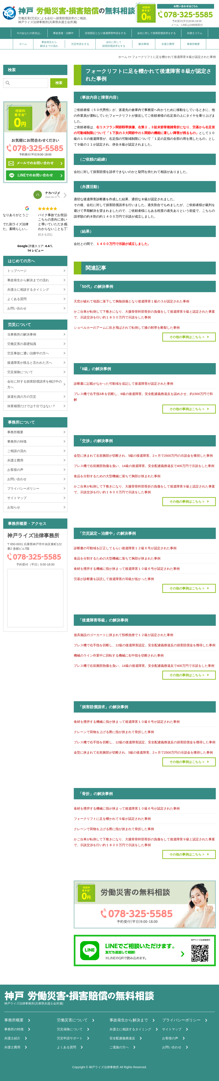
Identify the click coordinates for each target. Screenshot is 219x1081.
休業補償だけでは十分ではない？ (31, 406)
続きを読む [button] (15, 234)
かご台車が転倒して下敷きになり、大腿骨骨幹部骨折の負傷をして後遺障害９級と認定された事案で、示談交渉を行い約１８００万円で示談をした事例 (144, 314)
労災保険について (20, 372)
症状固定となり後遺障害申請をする (105, 33)
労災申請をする (80, 44)
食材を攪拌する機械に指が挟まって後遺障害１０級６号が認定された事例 (127, 568)
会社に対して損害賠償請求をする (156, 33)
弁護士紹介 (12, 1038)
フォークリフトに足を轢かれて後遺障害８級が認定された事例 (174, 57)
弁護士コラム (194, 33)
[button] (65, 196)
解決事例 (144, 44)
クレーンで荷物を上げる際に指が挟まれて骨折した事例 (114, 732)
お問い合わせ (17, 308)
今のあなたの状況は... (29, 33)
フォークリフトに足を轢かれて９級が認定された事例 (112, 818)
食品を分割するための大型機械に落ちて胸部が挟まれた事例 (117, 476)
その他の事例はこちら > (186, 337)
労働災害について (72, 1020)
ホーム (23, 44)
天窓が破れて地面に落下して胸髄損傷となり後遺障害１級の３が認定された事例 (131, 301)
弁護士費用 (167, 44)
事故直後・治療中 (63, 33)
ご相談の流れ (17, 451)
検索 (58, 83)
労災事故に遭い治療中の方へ (28, 353)
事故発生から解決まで (129, 1020)
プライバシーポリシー (23, 488)
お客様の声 (15, 469)
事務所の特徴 (17, 441)
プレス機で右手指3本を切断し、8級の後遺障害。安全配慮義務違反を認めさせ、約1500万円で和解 (143, 396)
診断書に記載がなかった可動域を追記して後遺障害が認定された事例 (123, 383)
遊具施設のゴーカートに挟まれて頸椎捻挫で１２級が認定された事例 (123, 635)
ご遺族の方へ (119, 1047)
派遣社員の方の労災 (21, 396)
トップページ (17, 270)
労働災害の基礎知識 (21, 344)
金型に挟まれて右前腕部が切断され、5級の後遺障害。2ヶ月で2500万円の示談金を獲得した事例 (143, 455)
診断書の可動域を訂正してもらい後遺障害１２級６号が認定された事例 (125, 548)
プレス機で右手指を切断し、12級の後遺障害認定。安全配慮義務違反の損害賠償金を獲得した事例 (144, 645)
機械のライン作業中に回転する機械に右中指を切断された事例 (119, 655)
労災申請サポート (70, 1038)
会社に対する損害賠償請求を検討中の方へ (34, 384)
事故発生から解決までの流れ (49, 44)
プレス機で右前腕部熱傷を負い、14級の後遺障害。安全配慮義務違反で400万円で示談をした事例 (144, 466)
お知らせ (13, 507)
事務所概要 (193, 44)
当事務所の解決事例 (21, 334)
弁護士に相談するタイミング (28, 289)
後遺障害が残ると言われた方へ (29, 362)
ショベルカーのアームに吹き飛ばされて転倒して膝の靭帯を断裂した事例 (127, 327)
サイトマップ (17, 498)
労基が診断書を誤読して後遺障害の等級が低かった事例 (114, 579)
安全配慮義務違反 (122, 1038)
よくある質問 (17, 299)
